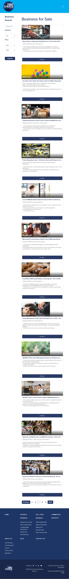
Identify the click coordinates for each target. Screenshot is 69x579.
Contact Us (40, 538)
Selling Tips (39, 527)
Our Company (9, 543)
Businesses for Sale (26, 522)
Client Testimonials (41, 532)
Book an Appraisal (41, 525)
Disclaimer (8, 553)
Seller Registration (41, 522)
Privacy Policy (9, 550)
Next (50, 502)
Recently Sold (24, 534)
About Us (8, 538)
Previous (26, 502)
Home (7, 514)
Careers (7, 548)
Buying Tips (23, 532)
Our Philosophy (9, 545)
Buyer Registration (26, 525)
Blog (22, 538)
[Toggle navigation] (63, 6)
